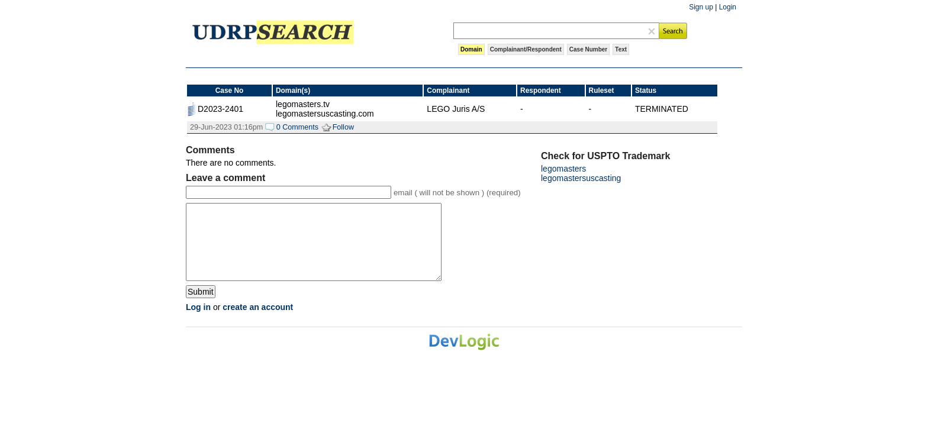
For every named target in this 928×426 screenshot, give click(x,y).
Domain (471, 49)
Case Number (588, 49)
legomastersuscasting (581, 178)
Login (727, 7)
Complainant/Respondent (526, 49)
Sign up (701, 7)
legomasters (563, 168)
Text (621, 49)
